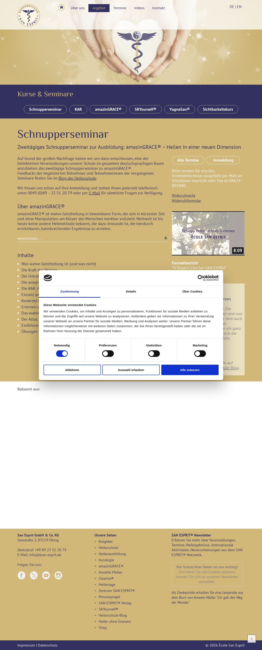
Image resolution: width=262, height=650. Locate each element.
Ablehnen (72, 370)
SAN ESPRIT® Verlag (115, 603)
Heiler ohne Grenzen (115, 621)
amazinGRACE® (108, 109)
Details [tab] (131, 291)
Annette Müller (110, 572)
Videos (139, 8)
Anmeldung (223, 160)
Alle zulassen (190, 370)
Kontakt (158, 8)
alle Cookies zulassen (218, 571)
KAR (78, 109)
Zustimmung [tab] (69, 291)
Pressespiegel (109, 596)
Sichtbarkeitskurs (218, 109)
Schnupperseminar (45, 109)
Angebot (98, 8)
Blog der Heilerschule (77, 178)
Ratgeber (106, 541)
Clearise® (106, 578)
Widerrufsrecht (183, 195)
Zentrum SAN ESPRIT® (117, 590)
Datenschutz (48, 645)
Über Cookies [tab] (192, 291)
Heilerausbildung (112, 553)
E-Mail (94, 193)
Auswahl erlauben (131, 370)
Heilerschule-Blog (223, 367)
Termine (119, 8)
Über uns (78, 8)
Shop (103, 627)
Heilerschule (108, 547)
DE (232, 6)
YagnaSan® (179, 109)
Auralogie (106, 560)
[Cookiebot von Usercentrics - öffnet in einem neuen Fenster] (201, 278)
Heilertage (107, 584)
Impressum (26, 645)
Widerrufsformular (186, 200)
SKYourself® (145, 109)
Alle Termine (188, 160)
